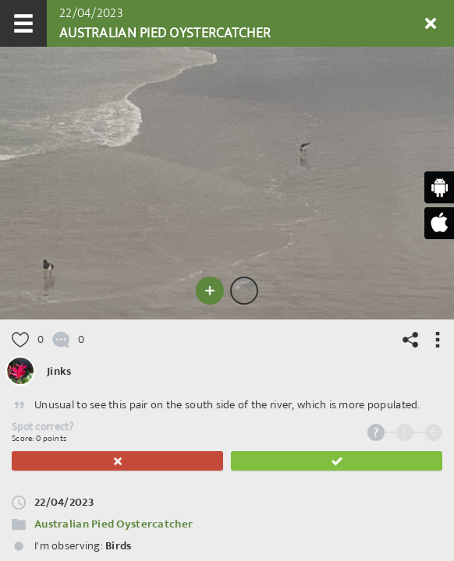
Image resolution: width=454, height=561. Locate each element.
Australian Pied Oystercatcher (113, 524)
